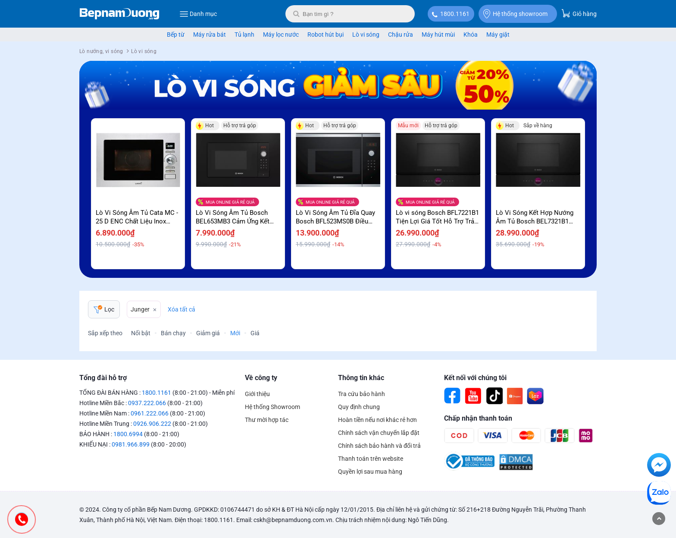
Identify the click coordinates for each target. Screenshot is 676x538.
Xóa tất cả (181, 309)
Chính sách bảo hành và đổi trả (379, 445)
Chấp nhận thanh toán (478, 418)
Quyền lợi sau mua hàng (370, 471)
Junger (140, 309)
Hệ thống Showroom (272, 406)
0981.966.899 (131, 444)
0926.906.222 (152, 423)
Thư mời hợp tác (266, 419)
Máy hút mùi (438, 34)
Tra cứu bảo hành (361, 393)
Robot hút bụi (325, 34)
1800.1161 (454, 13)
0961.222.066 (150, 413)
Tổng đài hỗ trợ (103, 378)
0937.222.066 (147, 403)
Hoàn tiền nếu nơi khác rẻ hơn (377, 419)
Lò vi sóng (365, 34)
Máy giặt (498, 34)
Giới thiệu (257, 393)
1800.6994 (128, 434)
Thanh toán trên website (370, 458)
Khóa (470, 34)
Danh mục (198, 13)
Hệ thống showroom (515, 14)
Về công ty (261, 378)
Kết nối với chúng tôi (475, 378)
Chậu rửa (400, 34)
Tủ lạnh (244, 34)
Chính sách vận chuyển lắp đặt (378, 432)
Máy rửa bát (209, 34)
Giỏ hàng (579, 13)
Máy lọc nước (281, 34)
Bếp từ (176, 34)
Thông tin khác (361, 378)
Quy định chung (359, 406)
